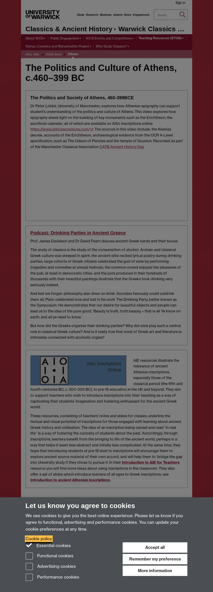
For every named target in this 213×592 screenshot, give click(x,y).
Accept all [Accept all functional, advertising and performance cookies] (155, 547)
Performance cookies (52, 577)
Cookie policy (39, 538)
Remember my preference (155, 559)
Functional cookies (50, 556)
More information (155, 570)
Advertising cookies (51, 567)
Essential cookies (48, 545)
